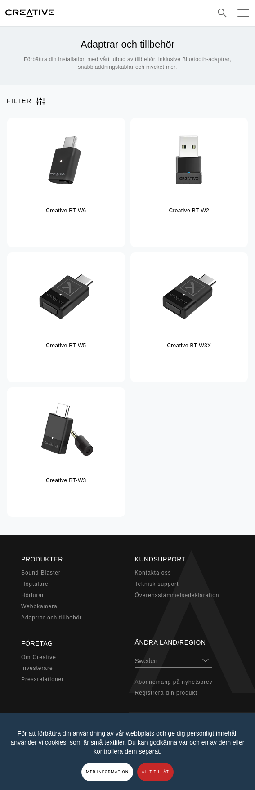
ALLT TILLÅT (155, 772)
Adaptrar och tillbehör (51, 618)
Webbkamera (39, 606)
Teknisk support (157, 584)
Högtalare (35, 584)
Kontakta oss (153, 573)
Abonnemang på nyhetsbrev (174, 682)
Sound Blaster (41, 573)
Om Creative (38, 657)
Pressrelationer (42, 679)
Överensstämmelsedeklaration (177, 595)
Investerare (37, 668)
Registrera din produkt (166, 693)
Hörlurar (32, 595)
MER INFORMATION (107, 772)
